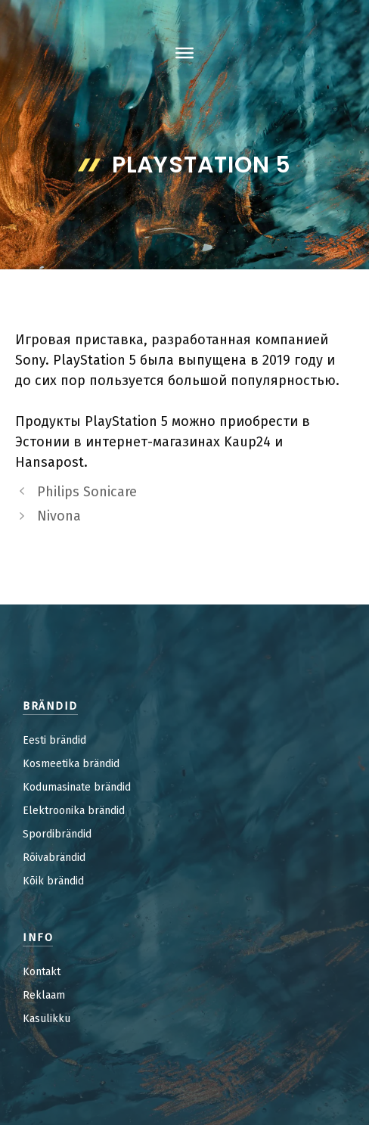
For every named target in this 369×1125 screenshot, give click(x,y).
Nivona (59, 516)
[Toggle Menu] (184, 53)
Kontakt (41, 971)
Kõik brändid (53, 881)
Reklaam (44, 995)
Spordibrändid (57, 834)
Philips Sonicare (87, 491)
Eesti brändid (54, 740)
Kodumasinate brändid (77, 787)
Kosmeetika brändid (71, 763)
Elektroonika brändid (74, 810)
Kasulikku (46, 1018)
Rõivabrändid (54, 857)
